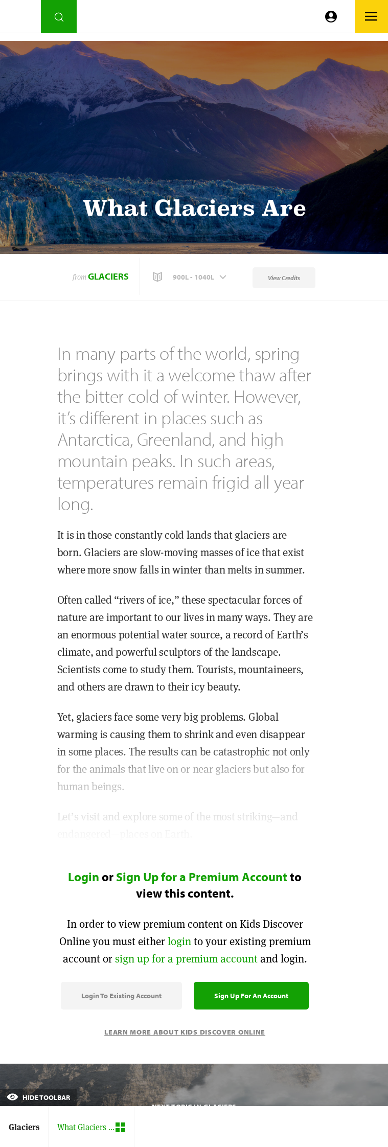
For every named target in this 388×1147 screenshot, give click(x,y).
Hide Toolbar (38, 1097)
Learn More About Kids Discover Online (184, 1032)
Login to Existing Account (121, 995)
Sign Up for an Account (251, 995)
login (179, 941)
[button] (190, 277)
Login (83, 876)
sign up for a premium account (186, 959)
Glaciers (108, 276)
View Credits (284, 278)
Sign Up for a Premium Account (201, 876)
